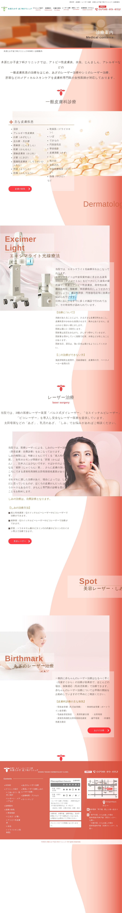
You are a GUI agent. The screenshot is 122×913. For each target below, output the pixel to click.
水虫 (9, 700)
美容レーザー (20, 505)
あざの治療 (98, 605)
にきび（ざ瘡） (14, 691)
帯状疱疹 (11, 687)
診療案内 (38, 51)
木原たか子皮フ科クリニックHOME (18, 51)
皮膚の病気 (20, 197)
